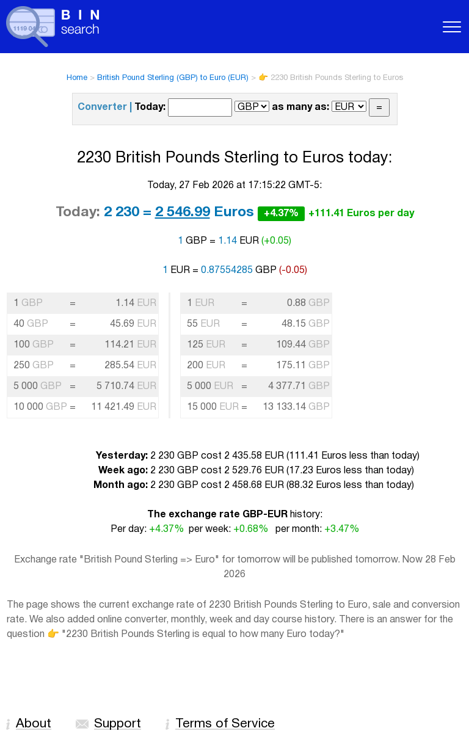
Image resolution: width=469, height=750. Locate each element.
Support (117, 724)
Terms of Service (225, 724)
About (33, 724)
